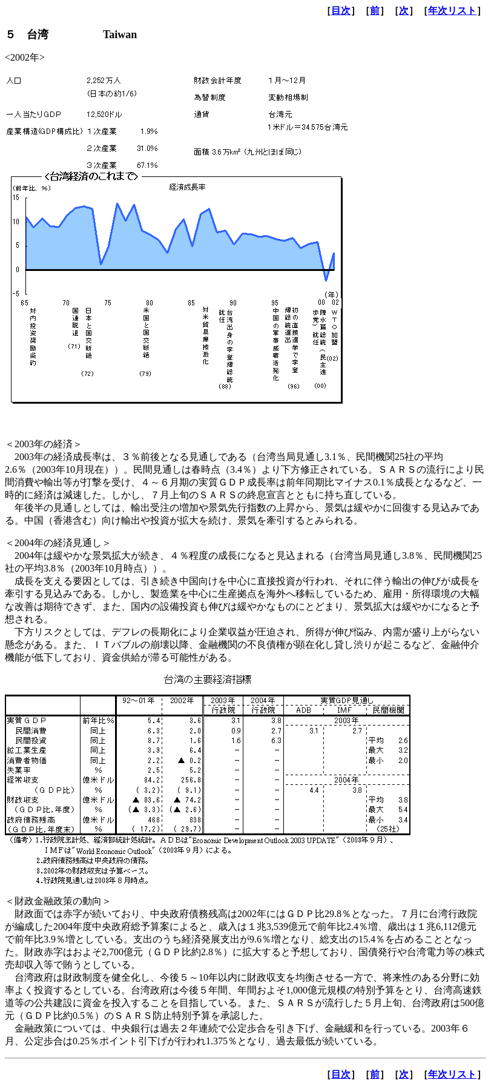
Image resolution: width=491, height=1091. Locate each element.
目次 (341, 10)
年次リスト (452, 10)
